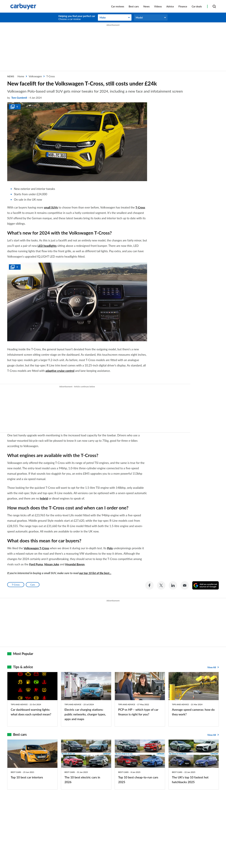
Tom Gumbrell (19, 97)
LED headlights (47, 245)
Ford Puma (36, 564)
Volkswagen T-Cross (36, 548)
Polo (110, 548)
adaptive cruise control (60, 370)
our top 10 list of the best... (95, 572)
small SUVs (51, 207)
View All (211, 666)
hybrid (44, 498)
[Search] (214, 6)
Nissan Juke (51, 564)
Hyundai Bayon (74, 564)
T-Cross (140, 207)
